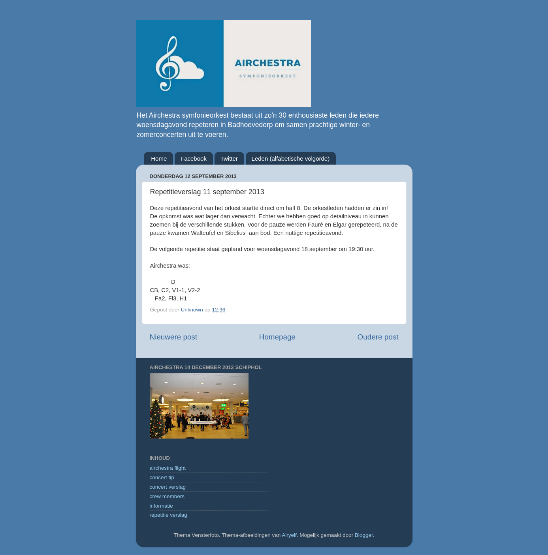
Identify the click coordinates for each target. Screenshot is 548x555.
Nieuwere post (174, 337)
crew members (167, 496)
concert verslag (168, 487)
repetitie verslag (168, 515)
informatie (161, 506)
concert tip (162, 477)
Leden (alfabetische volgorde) (291, 158)
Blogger (364, 535)
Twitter (229, 158)
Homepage (277, 337)
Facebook (194, 158)
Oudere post (378, 337)
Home (159, 158)
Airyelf (289, 535)
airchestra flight (168, 468)
